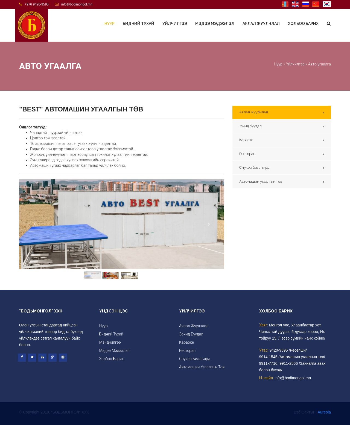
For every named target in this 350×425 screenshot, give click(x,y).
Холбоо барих (303, 23)
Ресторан (247, 154)
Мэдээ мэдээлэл (214, 23)
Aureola (324, 412)
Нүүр (109, 23)
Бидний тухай (138, 23)
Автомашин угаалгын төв (260, 181)
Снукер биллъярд (254, 167)
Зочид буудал (250, 126)
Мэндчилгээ (110, 342)
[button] (34, 224)
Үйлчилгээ (174, 23)
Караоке (246, 140)
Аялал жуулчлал (261, 23)
